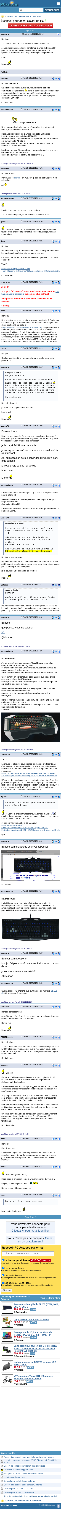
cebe (3, 311)
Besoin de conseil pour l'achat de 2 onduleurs (24, 1466)
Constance (5, 754)
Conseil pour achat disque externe (19, 1481)
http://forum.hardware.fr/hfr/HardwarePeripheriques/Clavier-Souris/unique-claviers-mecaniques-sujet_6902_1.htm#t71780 (29, 774)
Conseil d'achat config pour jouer (19, 1469)
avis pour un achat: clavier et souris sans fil (23, 1473)
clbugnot (4, 78)
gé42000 (4, 222)
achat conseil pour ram (14, 1477)
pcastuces (5, 282)
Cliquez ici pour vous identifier (30, 1230)
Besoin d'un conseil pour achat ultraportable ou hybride (29, 1457)
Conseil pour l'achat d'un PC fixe (18, 1488)
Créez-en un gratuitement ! (35, 1240)
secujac (4, 1065)
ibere (3, 241)
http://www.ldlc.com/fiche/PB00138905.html (21, 327)
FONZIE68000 (7, 1037)
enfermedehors (7, 198)
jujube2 (4, 796)
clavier (17, 178)
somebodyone (7, 109)
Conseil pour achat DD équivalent (19, 1492)
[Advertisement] (30, 1420)
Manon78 (5, 34)
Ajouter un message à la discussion (30, 26)
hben (3, 1139)
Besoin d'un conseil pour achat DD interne (23, 1485)
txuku (3, 348)
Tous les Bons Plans (50, 1298)
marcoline (5, 168)
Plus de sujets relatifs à (30, 1496)
